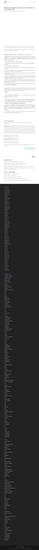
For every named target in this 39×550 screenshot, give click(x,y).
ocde (5, 450)
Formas (6, 392)
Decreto (6, 350)
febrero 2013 (7, 237)
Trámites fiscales (7, 533)
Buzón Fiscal (7, 300)
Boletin (6, 296)
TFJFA (6, 531)
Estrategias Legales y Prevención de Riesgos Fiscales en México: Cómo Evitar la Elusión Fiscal (19, 166)
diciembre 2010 (7, 269)
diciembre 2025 (7, 190)
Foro (5, 397)
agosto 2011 (7, 259)
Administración (7, 280)
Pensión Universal (7, 461)
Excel (5, 378)
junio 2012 (6, 248)
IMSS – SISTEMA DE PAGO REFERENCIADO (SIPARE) (17, 178)
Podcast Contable (7, 466)
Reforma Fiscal (7, 483)
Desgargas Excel (7, 356)
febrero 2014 (7, 218)
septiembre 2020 (7, 198)
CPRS (5, 333)
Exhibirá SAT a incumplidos (11, 175)
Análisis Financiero (8, 281)
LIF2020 (6, 439)
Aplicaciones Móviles (8, 286)
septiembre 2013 (7, 226)
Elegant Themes (17, 548)
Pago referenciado (8, 458)
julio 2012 (6, 246)
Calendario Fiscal (7, 305)
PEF (5, 460)
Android (6, 283)
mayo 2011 (6, 262)
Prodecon (6, 474)
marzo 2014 (7, 216)
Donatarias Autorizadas (8, 364)
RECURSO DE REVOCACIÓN (9, 481)
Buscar (33, 156)
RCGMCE (6, 480)
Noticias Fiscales (7, 449)
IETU (5, 403)
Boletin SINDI (7, 297)
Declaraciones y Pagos (8, 349)
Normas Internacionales (9, 444)
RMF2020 (6, 503)
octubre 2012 (7, 241)
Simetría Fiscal (7, 517)
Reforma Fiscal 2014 (8, 485)
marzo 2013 (7, 235)
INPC (5, 419)
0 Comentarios (22, 11)
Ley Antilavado (7, 433)
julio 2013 (6, 229)
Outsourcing (7, 455)
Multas (6, 442)
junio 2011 (6, 260)
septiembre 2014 (7, 209)
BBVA (5, 292)
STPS (5, 524)
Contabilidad (7, 327)
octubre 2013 (7, 224)
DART (6, 342)
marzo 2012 (7, 251)
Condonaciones (7, 324)
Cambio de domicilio (8, 306)
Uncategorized (7, 536)
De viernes (6, 344)
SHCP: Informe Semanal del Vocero (10, 516)
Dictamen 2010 (7, 360)
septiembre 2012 (7, 243)
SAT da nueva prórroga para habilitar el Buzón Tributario (13, 164)
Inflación (6, 413)
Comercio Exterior (8, 317)
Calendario (6, 303)
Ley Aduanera (7, 431)
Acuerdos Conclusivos (8, 277)
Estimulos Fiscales (8, 374)
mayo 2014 (6, 213)
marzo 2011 (7, 265)
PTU (5, 478)
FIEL (5, 383)
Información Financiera (8, 416)
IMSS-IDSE (6, 410)
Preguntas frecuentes (8, 469)
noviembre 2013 (7, 223)
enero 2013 (6, 238)
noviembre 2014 (7, 207)
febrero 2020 (7, 199)
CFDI (5, 311)
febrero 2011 (7, 266)
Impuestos (6, 406)
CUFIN (6, 339)
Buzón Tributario (7, 302)
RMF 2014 (6, 502)
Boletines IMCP (7, 299)
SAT (5, 508)
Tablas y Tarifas (7, 527)
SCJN (5, 510)
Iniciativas (6, 417)
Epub (5, 372)
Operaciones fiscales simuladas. (13, 173)
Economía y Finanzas (8, 371)
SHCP (5, 514)
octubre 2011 (7, 257)
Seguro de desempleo (8, 513)
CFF (5, 314)
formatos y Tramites (8, 396)
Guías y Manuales (7, 400)
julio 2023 (6, 196)
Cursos (6, 341)
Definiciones (7, 352)
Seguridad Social (7, 511)
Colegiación (6, 316)
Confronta (6, 325)
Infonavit (6, 414)
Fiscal (5, 388)
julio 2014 (6, 210)
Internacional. (7, 422)
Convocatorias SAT (8, 330)
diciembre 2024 (7, 191)
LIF (5, 438)
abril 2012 (6, 249)
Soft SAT (6, 520)
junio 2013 (6, 230)
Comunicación (7, 322)
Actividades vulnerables (8, 275)
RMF (5, 497)
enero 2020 (6, 201)
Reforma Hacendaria (8, 486)
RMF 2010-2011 (7, 499)
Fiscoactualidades (7, 391)
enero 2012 (6, 254)
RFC (5, 494)
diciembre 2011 (7, 255)
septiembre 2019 (7, 202)
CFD (5, 310)
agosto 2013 (7, 227)
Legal (5, 430)
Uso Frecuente (7, 538)
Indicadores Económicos (9, 411)
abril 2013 (6, 234)
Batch (6, 291)
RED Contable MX (8, 11)
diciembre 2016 (7, 205)
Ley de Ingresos (7, 435)
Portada (6, 467)
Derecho (6, 353)
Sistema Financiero (8, 519)
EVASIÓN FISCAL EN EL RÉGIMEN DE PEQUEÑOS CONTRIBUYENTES (19, 180)
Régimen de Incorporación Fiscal (10, 488)
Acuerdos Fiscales (8, 278)
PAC (5, 456)
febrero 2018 (7, 204)
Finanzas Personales (8, 386)
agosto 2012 (7, 245)
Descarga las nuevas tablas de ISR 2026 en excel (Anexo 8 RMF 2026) (15, 163)
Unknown (5, 178)
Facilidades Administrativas (9, 380)
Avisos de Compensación (9, 289)
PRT (5, 477)
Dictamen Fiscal (7, 361)
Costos (6, 331)
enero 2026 (6, 188)
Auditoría (6, 288)
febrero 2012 (7, 252)
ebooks (6, 367)
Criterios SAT (7, 338)
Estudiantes (6, 375)
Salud (5, 506)
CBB (5, 308)
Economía (6, 369)
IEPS (5, 402)
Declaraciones (7, 347)
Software (6, 522)
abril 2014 (6, 215)
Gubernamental (7, 399)
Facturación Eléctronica (8, 381)
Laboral (18, 11)
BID (5, 294)
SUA (5, 525)
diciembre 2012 (7, 240)
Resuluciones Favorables (9, 491)
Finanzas (6, 385)
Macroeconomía (7, 441)
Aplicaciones (7, 285)
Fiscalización (7, 389)
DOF (5, 363)
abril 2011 (6, 263)
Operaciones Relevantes (9, 452)
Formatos (6, 394)
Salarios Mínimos (7, 505)
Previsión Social (7, 472)
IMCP (5, 405)
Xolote (5, 175)
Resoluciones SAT (8, 489)
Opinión (6, 453)
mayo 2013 (6, 232)
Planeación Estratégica (8, 463)
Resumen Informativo (8, 492)
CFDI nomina (7, 313)
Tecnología (6, 528)
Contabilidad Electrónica (8, 328)
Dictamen (6, 358)
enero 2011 (6, 268)
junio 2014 (6, 212)
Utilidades (6, 539)
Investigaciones (7, 424)
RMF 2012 (6, 500)
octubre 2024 (7, 193)
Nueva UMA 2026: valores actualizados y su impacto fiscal (13, 161)
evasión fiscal (7, 377)
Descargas (6, 355)
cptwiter (6, 335)
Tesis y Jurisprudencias (8, 530)
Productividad (7, 475)
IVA (5, 427)
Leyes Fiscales (7, 436)
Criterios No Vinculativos (9, 336)
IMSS (5, 408)
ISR (5, 425)
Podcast (6, 464)
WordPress (28, 548)
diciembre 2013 (7, 221)
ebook (6, 366)
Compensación (7, 319)
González (5, 180)
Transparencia (7, 535)
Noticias (6, 447)
